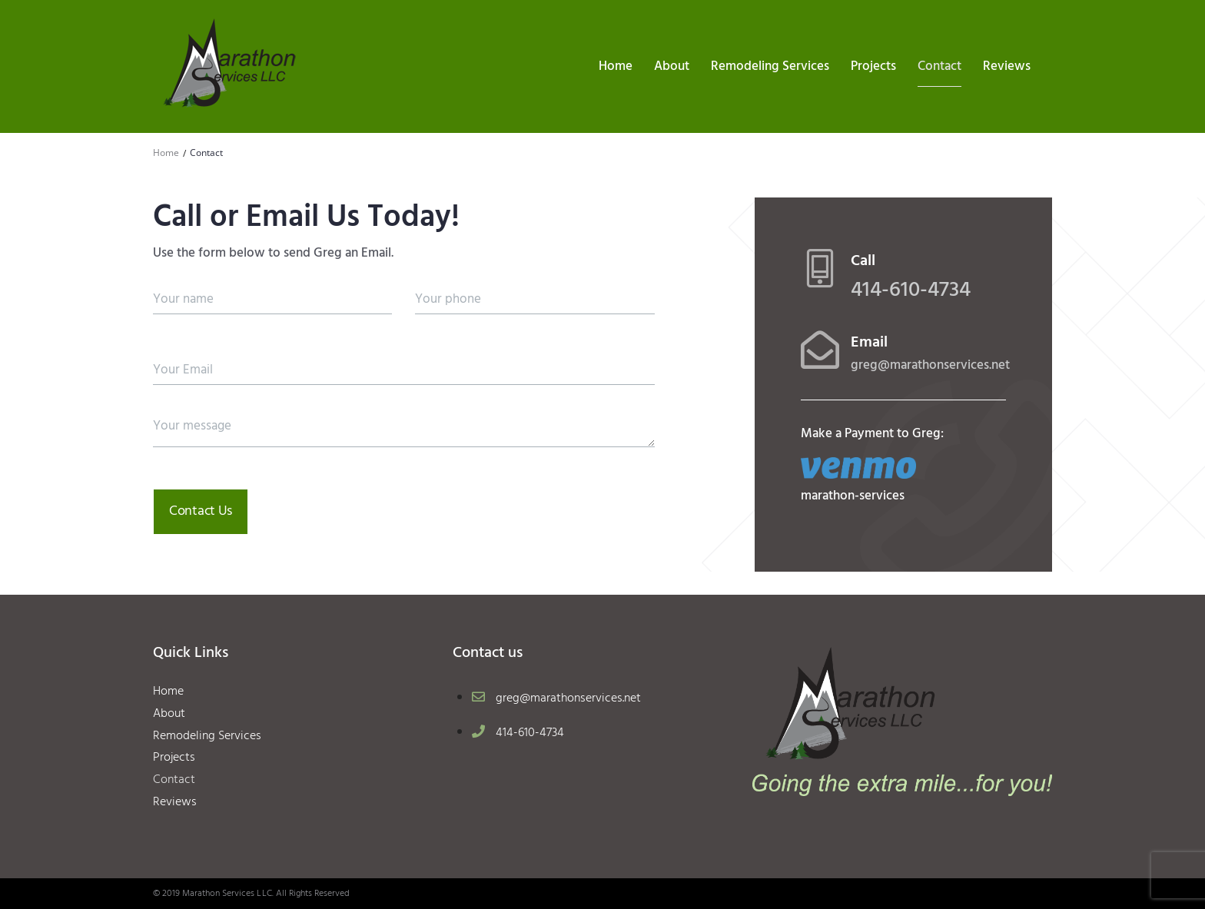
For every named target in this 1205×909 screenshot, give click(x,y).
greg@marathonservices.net (930, 365)
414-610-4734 (911, 290)
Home (166, 152)
